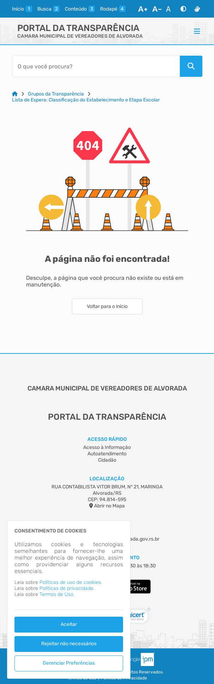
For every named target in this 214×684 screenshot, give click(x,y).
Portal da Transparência (78, 28)
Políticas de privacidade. (66, 588)
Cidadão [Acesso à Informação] (107, 460)
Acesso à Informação (107, 447)
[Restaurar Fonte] (170, 9)
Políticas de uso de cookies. (70, 582)
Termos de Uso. (56, 594)
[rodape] (113, 9)
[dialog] (68, 599)
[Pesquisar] (191, 66)
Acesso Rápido (107, 439)
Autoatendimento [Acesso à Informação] (107, 454)
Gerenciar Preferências (69, 663)
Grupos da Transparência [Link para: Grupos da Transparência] (56, 94)
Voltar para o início (107, 306)
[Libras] (197, 9)
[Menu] (197, 31)
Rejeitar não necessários (69, 644)
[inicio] (22, 9)
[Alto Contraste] (183, 9)
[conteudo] (80, 9)
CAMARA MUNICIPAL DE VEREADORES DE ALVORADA (80, 36)
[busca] (48, 9)
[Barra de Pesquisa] (96, 66)
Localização (107, 479)
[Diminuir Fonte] (157, 9)
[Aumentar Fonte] (142, 9)
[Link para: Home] (15, 94)
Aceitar (69, 624)
